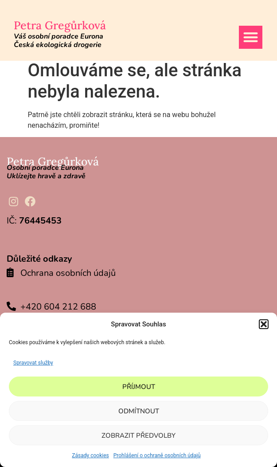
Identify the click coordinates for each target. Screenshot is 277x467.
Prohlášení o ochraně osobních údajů (157, 455)
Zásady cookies (90, 455)
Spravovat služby (33, 363)
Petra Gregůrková (60, 25)
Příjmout (138, 386)
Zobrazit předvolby (138, 435)
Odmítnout (138, 411)
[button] (263, 324)
